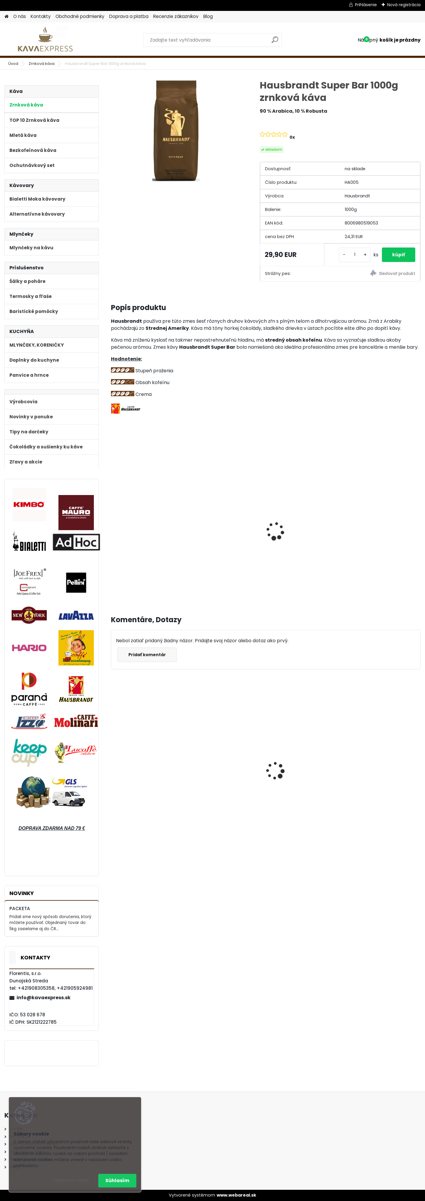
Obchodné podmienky (79, 16)
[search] (275, 42)
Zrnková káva (42, 63)
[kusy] (351, 255)
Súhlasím (117, 1180)
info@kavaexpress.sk (44, 997)
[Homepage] (6, 16)
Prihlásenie (366, 5)
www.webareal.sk (236, 1195)
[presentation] (113, 526)
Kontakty (41, 16)
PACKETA (19, 908)
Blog (208, 16)
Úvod (13, 63)
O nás (19, 16)
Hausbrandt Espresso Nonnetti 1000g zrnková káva (221, 773)
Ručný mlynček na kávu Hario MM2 (142, 534)
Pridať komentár (148, 658)
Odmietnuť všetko (70, 1180)
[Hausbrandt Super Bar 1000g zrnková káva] (176, 130)
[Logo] (45, 40)
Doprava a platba (128, 16)
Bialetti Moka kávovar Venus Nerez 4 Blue (148, 773)
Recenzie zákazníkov (176, 16)
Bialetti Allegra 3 (213, 525)
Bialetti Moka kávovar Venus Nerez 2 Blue (305, 772)
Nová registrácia (404, 5)
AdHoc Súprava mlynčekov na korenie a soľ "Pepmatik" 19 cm (381, 775)
